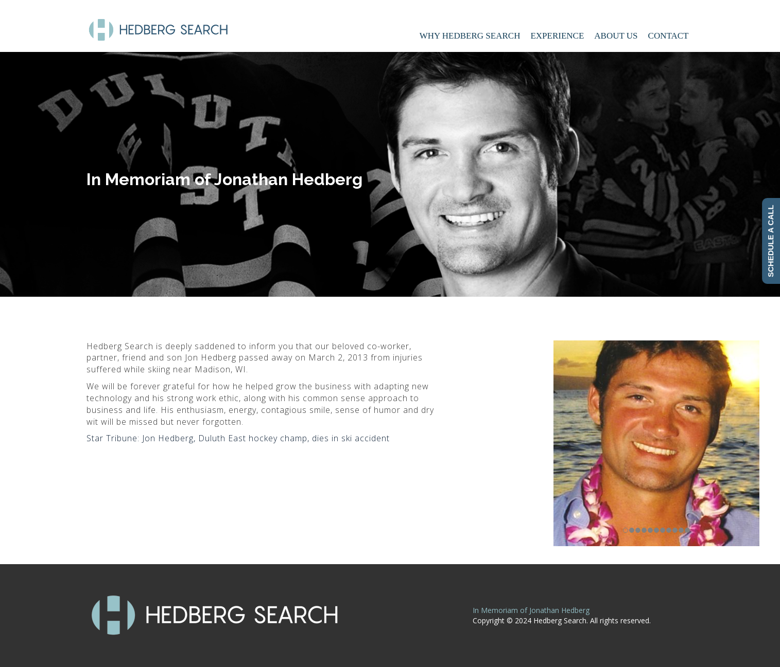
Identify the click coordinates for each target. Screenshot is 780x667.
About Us (615, 36)
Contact (668, 36)
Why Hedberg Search (470, 36)
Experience (557, 36)
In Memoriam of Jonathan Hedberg (531, 610)
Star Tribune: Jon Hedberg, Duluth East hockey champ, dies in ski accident (238, 438)
